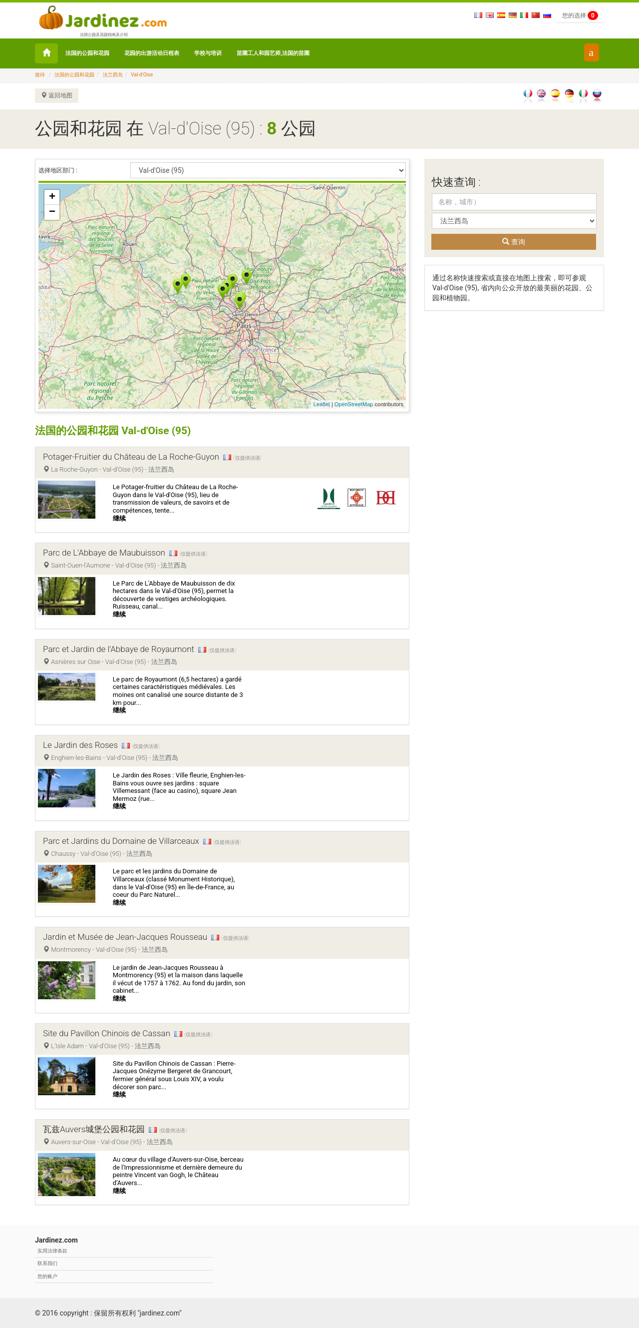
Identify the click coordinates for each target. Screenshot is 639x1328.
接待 (40, 74)
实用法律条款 (52, 1251)
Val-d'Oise (142, 74)
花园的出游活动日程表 (151, 53)
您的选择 (580, 15)
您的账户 (47, 1276)
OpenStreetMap (353, 404)
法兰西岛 (113, 74)
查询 (513, 242)
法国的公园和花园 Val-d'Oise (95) (117, 430)
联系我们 (47, 1263)
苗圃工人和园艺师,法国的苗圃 (273, 53)
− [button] (52, 212)
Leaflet (322, 404)
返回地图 (56, 95)
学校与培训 (208, 53)
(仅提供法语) (248, 458)
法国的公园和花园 (87, 53)
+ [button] (52, 197)
